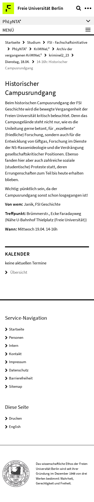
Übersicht (16, 272)
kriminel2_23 (59, 55)
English (15, 426)
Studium (33, 42)
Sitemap (15, 386)
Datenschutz (18, 370)
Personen (16, 337)
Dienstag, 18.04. (17, 61)
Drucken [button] (15, 418)
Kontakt (15, 353)
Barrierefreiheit (21, 378)
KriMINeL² (42, 48)
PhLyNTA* (19, 48)
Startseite (12, 42)
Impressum (17, 361)
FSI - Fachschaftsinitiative (67, 42)
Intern (13, 345)
